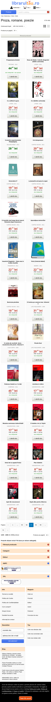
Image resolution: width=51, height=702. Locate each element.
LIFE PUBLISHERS (36, 306)
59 (40, 525)
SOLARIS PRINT (11, 144)
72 (3, 530)
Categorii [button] (6, 551)
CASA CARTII (11, 347)
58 (36, 525)
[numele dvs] (13, 630)
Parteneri (30, 611)
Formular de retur (33, 615)
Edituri (30, 602)
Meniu (36, 7)
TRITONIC (11, 64)
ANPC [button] (5, 563)
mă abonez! (12, 641)
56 (26, 525)
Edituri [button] (5, 557)
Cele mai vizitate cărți (34, 638)
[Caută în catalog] (48, 12)
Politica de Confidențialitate (10, 602)
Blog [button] (3, 649)
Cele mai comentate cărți (35, 634)
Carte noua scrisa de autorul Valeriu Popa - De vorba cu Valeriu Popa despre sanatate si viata (13, 671)
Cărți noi (30, 594)
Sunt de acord (25, 698)
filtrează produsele (25, 35)
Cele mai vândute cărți (34, 629)
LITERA (36, 64)
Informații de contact (8, 619)
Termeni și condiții (7, 594)
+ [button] (48, 544)
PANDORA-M (11, 265)
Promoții (30, 598)
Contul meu (14, 7)
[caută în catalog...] (31, 12)
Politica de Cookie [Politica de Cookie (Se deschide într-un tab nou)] (35, 689)
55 (22, 525)
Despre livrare (6, 611)
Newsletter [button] (6, 625)
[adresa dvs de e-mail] (13, 636)
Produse (8, 12)
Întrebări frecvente (7, 615)
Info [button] (3, 589)
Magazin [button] (30, 589)
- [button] (48, 563)
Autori (29, 607)
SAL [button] (4, 576)
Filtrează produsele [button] (10, 544)
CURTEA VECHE (36, 144)
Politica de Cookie (7, 598)
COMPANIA (11, 387)
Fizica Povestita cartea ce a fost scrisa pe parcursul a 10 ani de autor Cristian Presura (13, 664)
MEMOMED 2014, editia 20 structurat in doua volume (10, 678)
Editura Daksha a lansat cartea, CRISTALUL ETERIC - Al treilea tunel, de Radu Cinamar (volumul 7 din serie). (12, 656)
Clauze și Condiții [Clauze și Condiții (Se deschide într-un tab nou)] (18, 691)
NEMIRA (36, 265)
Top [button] (29, 625)
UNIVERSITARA (36, 387)
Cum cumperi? (6, 607)
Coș (26, 7)
